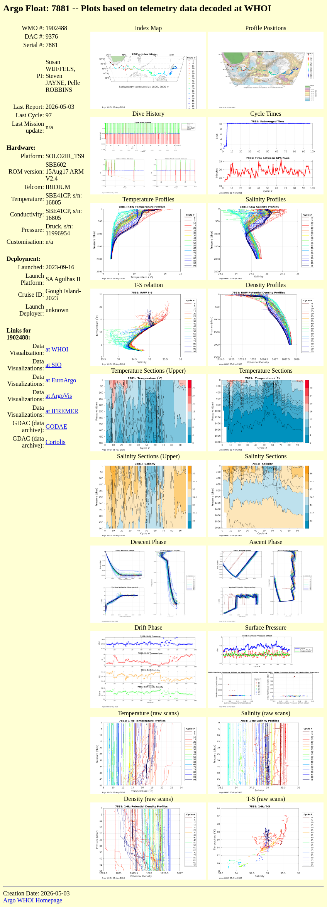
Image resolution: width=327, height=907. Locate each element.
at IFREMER (62, 411)
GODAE (56, 426)
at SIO (53, 364)
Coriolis (56, 442)
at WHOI (57, 349)
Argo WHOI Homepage (32, 900)
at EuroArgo (61, 380)
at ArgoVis (59, 395)
